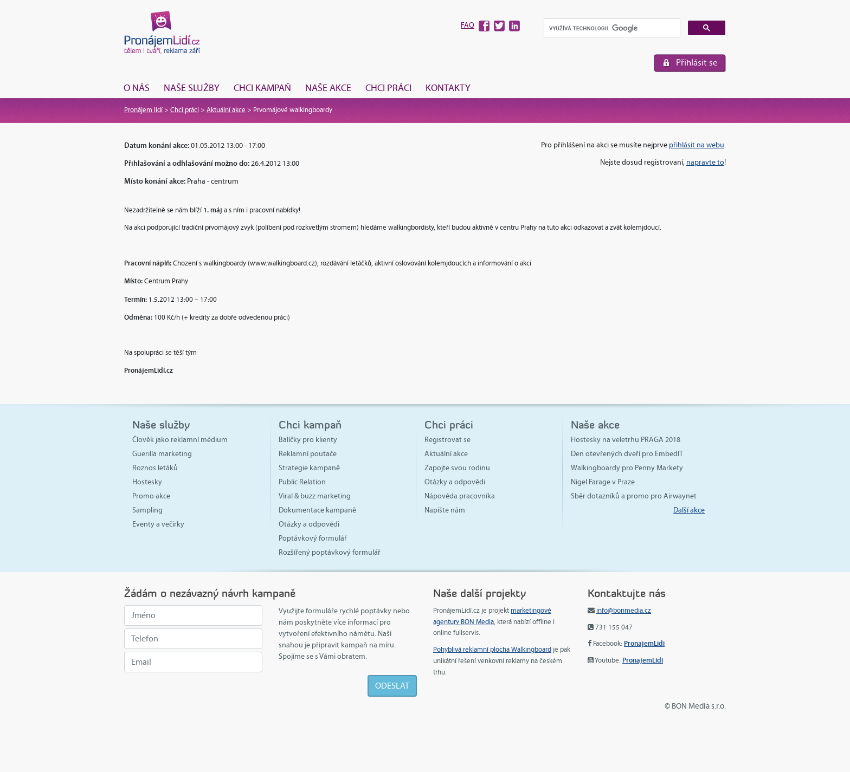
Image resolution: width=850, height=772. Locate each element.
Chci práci (388, 88)
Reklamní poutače (308, 453)
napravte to (705, 162)
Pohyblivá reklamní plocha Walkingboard (492, 649)
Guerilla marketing (162, 453)
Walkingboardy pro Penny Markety (627, 467)
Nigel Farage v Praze (603, 481)
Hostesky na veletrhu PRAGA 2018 (625, 439)
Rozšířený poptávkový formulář (330, 552)
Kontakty (448, 88)
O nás (137, 88)
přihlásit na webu (696, 145)
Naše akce (328, 88)
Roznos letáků (155, 467)
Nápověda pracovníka (459, 496)
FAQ (467, 25)
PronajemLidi (644, 643)
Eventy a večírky (158, 524)
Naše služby (192, 88)
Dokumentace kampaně (317, 510)
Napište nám (444, 510)
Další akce (689, 510)
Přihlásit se (697, 62)
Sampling (147, 510)
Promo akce (151, 496)
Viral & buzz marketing (315, 496)
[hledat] (611, 28)
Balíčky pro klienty (308, 439)
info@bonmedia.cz (623, 610)
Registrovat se (447, 439)
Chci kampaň (262, 88)
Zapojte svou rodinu (457, 467)
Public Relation (302, 481)
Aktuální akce (226, 110)
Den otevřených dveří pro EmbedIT (627, 453)
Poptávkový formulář (313, 538)
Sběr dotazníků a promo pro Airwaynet (634, 496)
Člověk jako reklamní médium (180, 439)
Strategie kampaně (309, 467)
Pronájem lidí (143, 110)
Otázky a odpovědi (309, 524)
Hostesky (147, 481)
